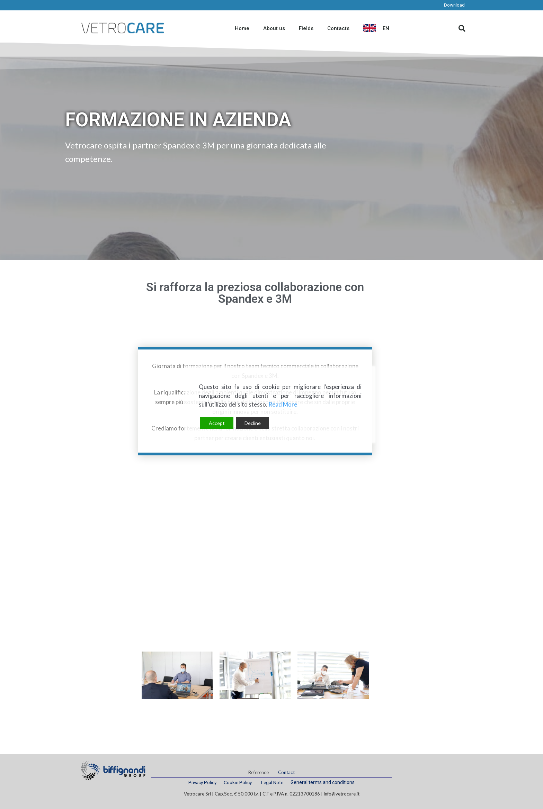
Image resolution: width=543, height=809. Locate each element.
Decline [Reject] (252, 423)
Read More (282, 404)
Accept (217, 423)
